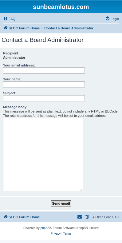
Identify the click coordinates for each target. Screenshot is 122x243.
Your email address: (19, 65)
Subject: (9, 93)
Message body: (15, 107)
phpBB (45, 228)
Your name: (12, 79)
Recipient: (11, 53)
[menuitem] (9, 19)
